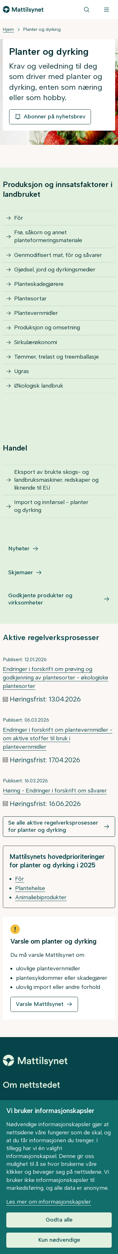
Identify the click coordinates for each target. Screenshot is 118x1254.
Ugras (21, 371)
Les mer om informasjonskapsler (48, 1201)
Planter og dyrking (42, 29)
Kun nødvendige (59, 1239)
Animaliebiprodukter (40, 897)
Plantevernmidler (36, 312)
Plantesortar (30, 298)
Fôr (18, 217)
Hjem (8, 29)
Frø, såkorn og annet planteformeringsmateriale (48, 236)
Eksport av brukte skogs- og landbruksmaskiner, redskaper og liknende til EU (56, 479)
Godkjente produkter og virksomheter (40, 599)
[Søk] (86, 9)
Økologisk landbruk (38, 385)
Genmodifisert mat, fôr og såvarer (58, 255)
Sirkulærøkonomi (35, 342)
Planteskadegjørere (39, 284)
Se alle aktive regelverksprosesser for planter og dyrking (53, 826)
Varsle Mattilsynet (40, 1004)
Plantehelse (30, 888)
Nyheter (19, 548)
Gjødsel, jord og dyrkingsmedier (54, 269)
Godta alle (59, 1219)
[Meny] (106, 9)
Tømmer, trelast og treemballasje (56, 356)
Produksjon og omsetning (47, 327)
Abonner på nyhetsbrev (50, 116)
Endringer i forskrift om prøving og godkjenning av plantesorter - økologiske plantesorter (55, 677)
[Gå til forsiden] (23, 9)
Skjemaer (20, 572)
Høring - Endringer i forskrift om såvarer (55, 790)
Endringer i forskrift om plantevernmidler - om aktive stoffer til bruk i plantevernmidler (57, 738)
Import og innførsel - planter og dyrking (51, 506)
